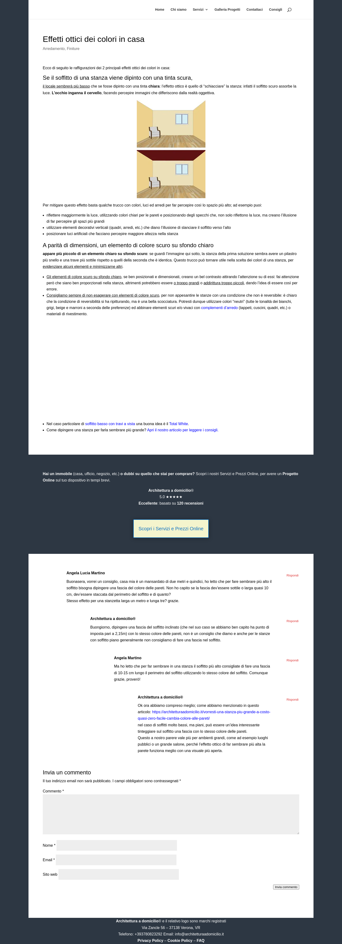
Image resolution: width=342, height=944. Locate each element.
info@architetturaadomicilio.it (199, 934)
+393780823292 (149, 934)
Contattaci (255, 9)
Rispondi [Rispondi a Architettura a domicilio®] (292, 621)
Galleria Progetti (227, 9)
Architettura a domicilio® (112, 619)
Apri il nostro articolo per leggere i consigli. (182, 430)
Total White (178, 424)
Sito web (50, 874)
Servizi (198, 9)
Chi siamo (178, 9)
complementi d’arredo (219, 308)
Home (159, 9)
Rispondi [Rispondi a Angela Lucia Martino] (292, 575)
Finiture (73, 49)
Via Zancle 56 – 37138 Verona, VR (171, 928)
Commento (53, 791)
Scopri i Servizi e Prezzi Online (170, 528)
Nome (49, 845)
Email (49, 860)
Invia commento (286, 887)
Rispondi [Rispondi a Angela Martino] (292, 660)
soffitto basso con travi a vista (110, 424)
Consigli (275, 9)
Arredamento (54, 49)
